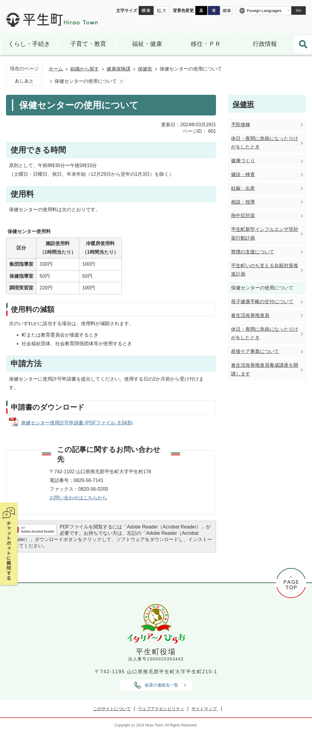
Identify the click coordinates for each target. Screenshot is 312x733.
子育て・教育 (88, 43)
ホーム (56, 68)
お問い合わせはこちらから (78, 497)
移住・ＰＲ (206, 43)
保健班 (145, 68)
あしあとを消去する (121, 81)
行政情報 (265, 43)
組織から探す (84, 68)
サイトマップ (204, 708)
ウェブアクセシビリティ (161, 708)
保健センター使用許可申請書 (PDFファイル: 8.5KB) (77, 422)
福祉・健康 (147, 43)
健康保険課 (118, 68)
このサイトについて (112, 708)
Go (298, 10)
